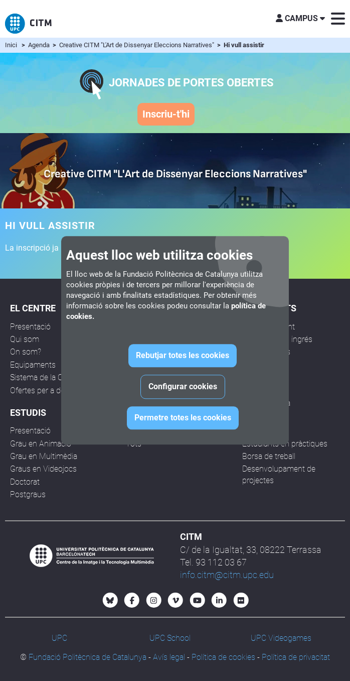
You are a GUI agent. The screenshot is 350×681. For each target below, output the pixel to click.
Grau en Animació (40, 443)
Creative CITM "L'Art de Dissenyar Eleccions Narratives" (137, 45)
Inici (11, 45)
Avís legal (169, 657)
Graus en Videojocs (43, 469)
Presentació (30, 326)
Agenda (39, 45)
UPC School (170, 638)
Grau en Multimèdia (43, 456)
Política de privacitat (296, 657)
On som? (25, 352)
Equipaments (33, 365)
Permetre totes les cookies (182, 418)
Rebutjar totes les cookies (182, 356)
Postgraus (28, 494)
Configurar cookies (182, 387)
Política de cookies (223, 657)
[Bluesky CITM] (110, 600)
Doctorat (25, 482)
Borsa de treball (268, 456)
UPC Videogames (281, 638)
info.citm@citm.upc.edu (227, 575)
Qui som (24, 339)
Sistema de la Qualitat (47, 377)
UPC (59, 638)
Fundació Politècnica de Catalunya (87, 657)
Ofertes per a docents (47, 390)
